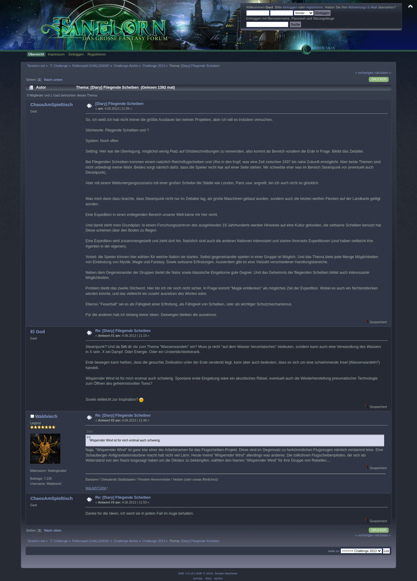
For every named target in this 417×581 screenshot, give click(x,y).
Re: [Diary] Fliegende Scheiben (123, 331)
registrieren (314, 7)
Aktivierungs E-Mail (362, 7)
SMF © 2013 (204, 573)
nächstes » (382, 72)
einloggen (290, 7)
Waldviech (46, 416)
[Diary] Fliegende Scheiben (119, 104)
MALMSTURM (96, 488)
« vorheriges (364, 72)
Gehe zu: (334, 551)
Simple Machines (226, 573)
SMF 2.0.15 (186, 573)
